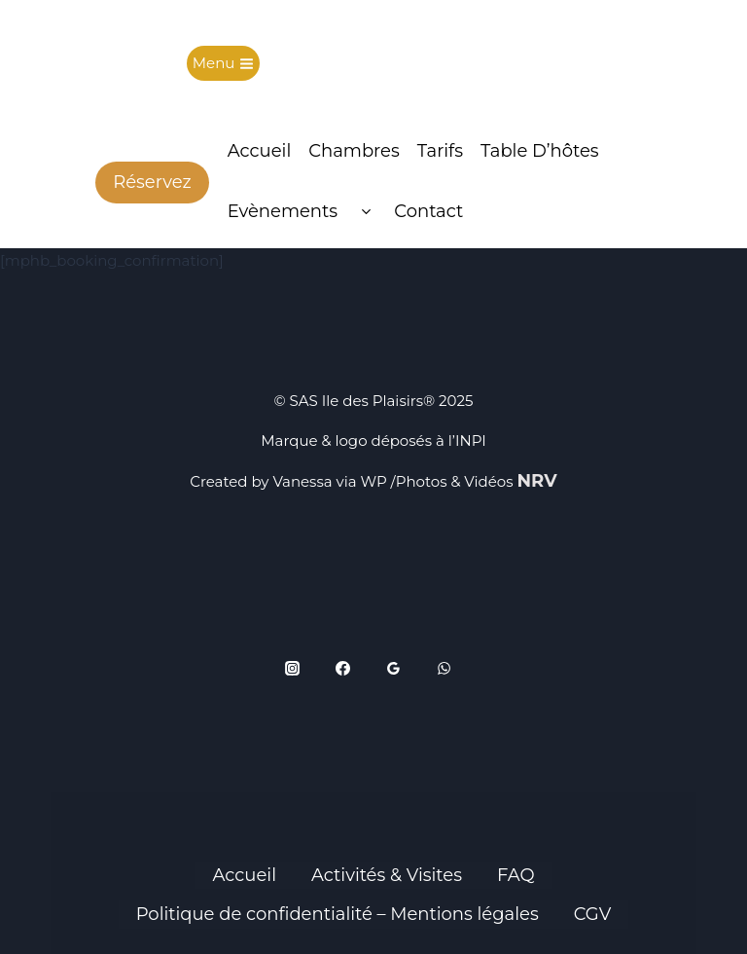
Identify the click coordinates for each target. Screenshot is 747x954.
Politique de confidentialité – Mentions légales (337, 914)
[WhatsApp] (444, 668)
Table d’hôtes (539, 151)
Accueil (260, 151)
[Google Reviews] (393, 668)
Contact (428, 211)
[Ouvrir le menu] (223, 64)
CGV (593, 914)
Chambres (354, 151)
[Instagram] (292, 668)
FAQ (516, 875)
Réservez (152, 182)
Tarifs (440, 151)
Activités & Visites (386, 875)
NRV (537, 481)
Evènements (283, 211)
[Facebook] (343, 668)
